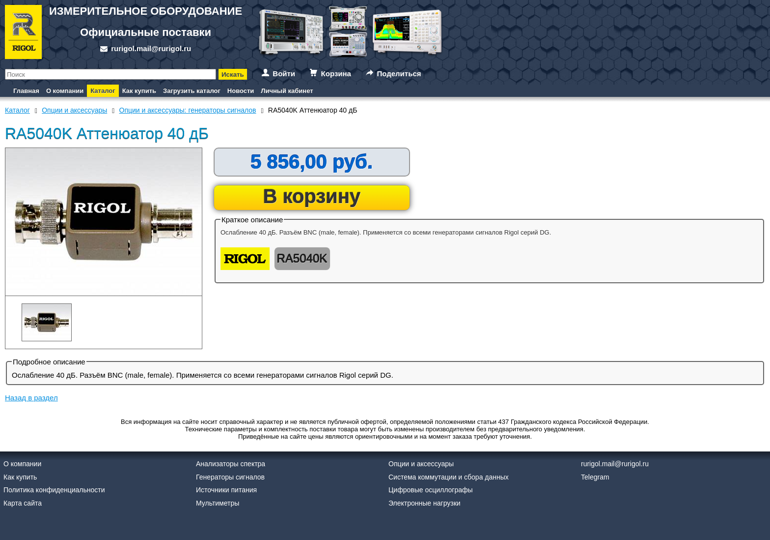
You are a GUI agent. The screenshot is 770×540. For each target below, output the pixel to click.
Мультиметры (217, 503)
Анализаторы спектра (230, 464)
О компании (64, 90)
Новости (240, 90)
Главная (26, 90)
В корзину (312, 196)
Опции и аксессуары (421, 464)
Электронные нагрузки (424, 503)
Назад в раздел (31, 397)
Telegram (595, 477)
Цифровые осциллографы (430, 490)
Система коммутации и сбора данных (448, 477)
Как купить (139, 90)
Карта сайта (22, 503)
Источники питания (226, 490)
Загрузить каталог (191, 90)
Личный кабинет (287, 90)
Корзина (336, 73)
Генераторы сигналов (230, 477)
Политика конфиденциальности (54, 490)
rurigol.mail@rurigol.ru (151, 48)
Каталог (102, 90)
